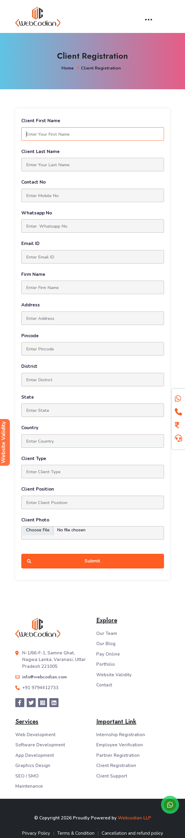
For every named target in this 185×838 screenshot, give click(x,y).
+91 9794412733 (40, 688)
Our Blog (105, 644)
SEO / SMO (27, 776)
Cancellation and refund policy (132, 833)
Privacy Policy (36, 833)
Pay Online (108, 654)
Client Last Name (40, 152)
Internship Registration (120, 735)
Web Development (35, 735)
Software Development (40, 745)
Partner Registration (118, 755)
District (29, 366)
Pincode (30, 336)
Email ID (30, 243)
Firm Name (33, 274)
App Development (34, 755)
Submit (64, 561)
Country (29, 428)
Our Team (106, 633)
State (27, 397)
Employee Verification (119, 745)
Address (30, 305)
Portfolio (105, 664)
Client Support (111, 776)
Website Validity (114, 675)
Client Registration (116, 766)
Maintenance (29, 786)
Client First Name (40, 121)
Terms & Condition (75, 833)
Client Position (37, 489)
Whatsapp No (36, 213)
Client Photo (35, 520)
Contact (104, 685)
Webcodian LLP (134, 818)
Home (67, 68)
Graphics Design (32, 766)
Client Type (33, 459)
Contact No (33, 182)
